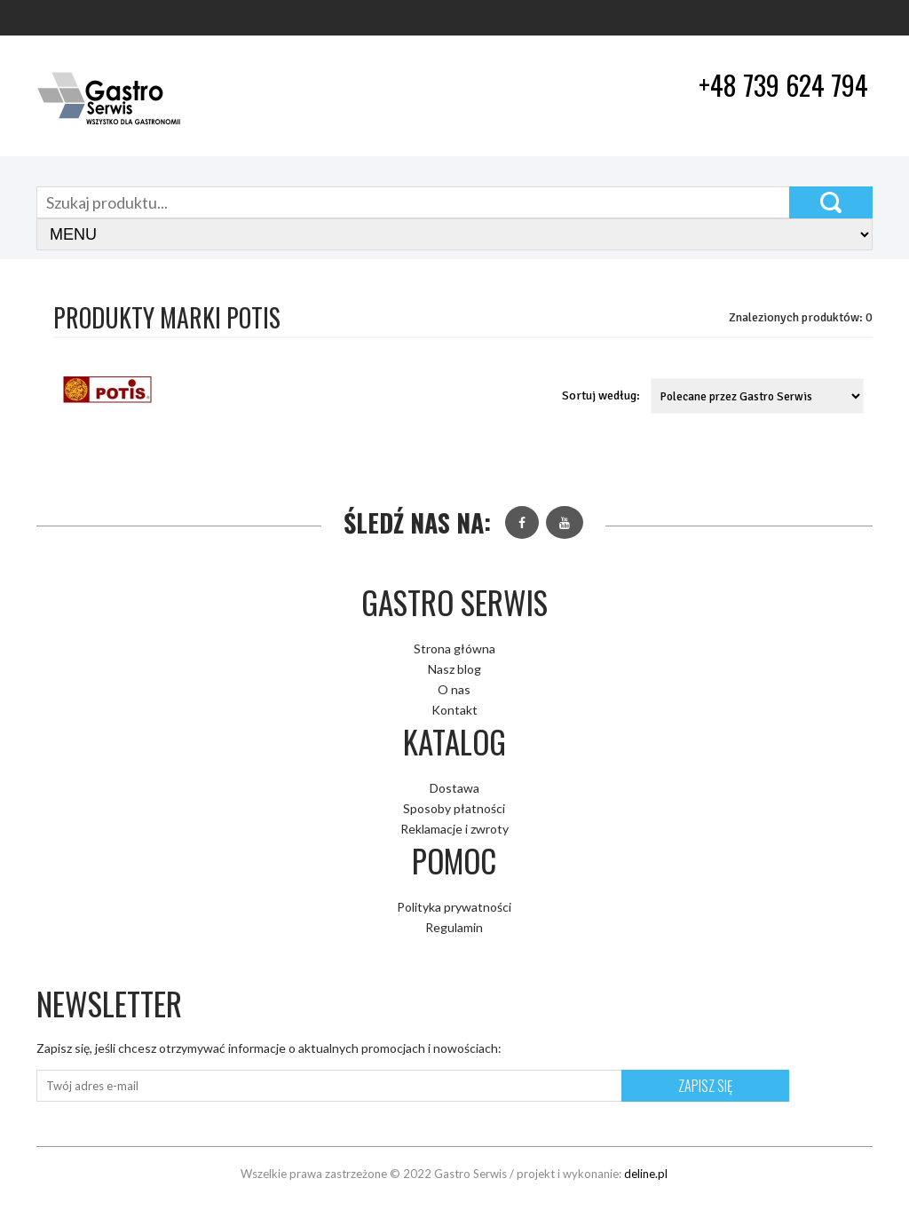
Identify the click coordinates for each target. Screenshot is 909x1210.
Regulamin (454, 927)
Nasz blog (454, 668)
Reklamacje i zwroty (454, 828)
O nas (454, 689)
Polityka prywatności (454, 906)
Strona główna (454, 648)
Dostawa (454, 787)
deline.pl (646, 1174)
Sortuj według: (601, 395)
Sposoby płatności (454, 808)
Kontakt (454, 709)
